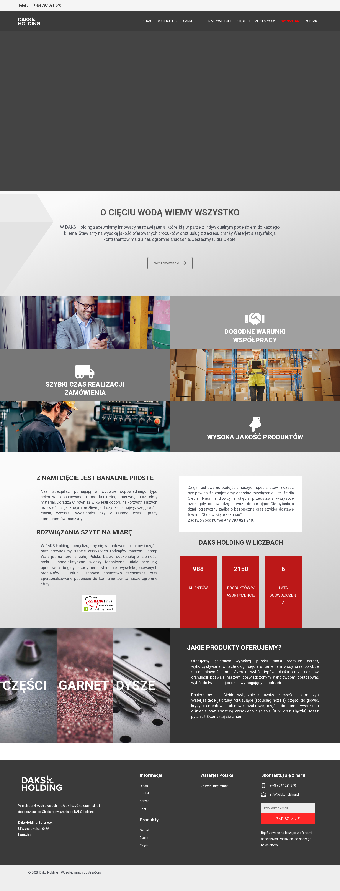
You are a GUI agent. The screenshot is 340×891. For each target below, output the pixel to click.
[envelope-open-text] (280, 794)
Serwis (144, 801)
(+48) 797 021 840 (46, 5)
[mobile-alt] (278, 785)
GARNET (78, 685)
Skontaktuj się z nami (224, 716)
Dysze (144, 838)
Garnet (144, 830)
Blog (143, 808)
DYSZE (129, 685)
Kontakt (145, 793)
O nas (144, 786)
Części (144, 845)
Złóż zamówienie (170, 263)
